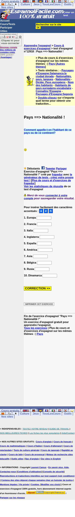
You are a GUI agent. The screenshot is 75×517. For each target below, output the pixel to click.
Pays (52, 63)
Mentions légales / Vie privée (14, 484)
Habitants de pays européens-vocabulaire (53, 87)
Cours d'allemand (53, 446)
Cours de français (63, 441)
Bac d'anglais (32, 459)
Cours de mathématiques (12, 446)
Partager (61, 168)
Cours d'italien (34, 446)
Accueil (5, 20)
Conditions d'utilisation (29, 471)
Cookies (35, 484)
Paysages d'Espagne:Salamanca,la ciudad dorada (55, 73)
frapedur (57, 174)
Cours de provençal (35, 454)
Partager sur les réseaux (12, 497)
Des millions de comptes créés (8, 50)
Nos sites (7, 7)
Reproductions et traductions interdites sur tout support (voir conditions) (37, 476)
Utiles (3, 31)
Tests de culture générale (26, 450)
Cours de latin (16, 454)
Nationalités (62, 79)
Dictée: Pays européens (50, 82)
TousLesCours (51, 4)
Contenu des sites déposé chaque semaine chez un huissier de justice (37, 480)
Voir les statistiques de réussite (43, 186)
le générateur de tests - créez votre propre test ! (48, 177)
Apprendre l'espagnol (37, 45)
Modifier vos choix (50, 484)
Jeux (36, 4)
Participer (6, 27)
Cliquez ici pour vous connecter (10, 41)
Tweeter (50, 168)
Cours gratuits (10, 410)
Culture (25, 4)
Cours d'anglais (44, 441)
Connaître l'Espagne (48, 91)
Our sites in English (51, 459)
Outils (68, 4)
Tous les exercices (35, 328)
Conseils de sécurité (53, 471)
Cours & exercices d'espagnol (44, 47)
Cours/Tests (7, 24)
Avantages (6, 57)
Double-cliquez (47, 97)
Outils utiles (17, 459)
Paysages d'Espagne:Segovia (54, 94)
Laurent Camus (38, 467)
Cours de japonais (50, 450)
